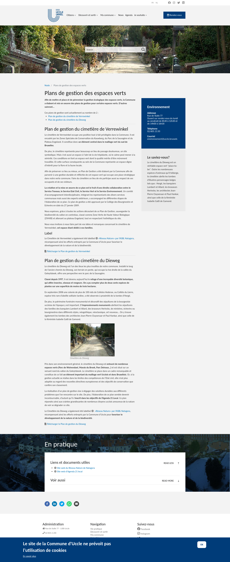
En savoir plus (29, 558)
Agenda (128, 15)
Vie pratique (97, 528)
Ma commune (108, 17)
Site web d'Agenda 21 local (68, 471)
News (121, 15)
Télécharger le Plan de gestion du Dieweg (65, 424)
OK (201, 547)
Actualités (96, 537)
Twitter (143, 538)
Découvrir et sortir (88, 17)
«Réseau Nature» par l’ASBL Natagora (114, 238)
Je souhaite (140, 17)
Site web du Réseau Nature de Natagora (74, 468)
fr (153, 2)
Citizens (71, 17)
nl (157, 2)
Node (47, 85)
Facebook (144, 529)
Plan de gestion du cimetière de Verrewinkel (69, 116)
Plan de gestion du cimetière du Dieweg (67, 119)
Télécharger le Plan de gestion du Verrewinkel (67, 251)
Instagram (144, 533)
